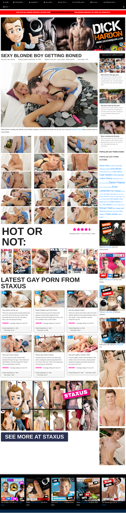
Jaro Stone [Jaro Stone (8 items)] (118, 194)
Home (7, 2)
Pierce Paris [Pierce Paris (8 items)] (114, 205)
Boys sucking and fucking (110, 136)
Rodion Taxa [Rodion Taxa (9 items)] (121, 205)
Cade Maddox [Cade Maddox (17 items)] (106, 175)
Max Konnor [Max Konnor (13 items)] (115, 202)
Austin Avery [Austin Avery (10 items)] (103, 172)
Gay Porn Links (80, 2)
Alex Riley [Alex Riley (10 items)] (119, 165)
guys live (61, 503)
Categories (19, 2)
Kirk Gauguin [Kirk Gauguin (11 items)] (114, 199)
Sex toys (64, 2)
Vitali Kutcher (70, 59)
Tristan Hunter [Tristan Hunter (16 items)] (111, 214)
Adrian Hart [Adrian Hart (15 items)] (104, 165)
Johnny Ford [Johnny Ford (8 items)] (112, 197)
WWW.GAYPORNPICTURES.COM (62, 12)
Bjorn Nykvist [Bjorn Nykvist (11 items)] (118, 172)
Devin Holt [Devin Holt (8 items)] (101, 187)
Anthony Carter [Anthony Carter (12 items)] (104, 169)
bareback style (76, 129)
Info (7, 7)
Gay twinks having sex (10, 310)
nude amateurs (36, 503)
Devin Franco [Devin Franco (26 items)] (117, 182)
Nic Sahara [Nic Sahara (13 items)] (107, 205)
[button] (123, 7)
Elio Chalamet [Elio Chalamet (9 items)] (108, 187)
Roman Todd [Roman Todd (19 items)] (105, 208)
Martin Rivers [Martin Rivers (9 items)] (107, 202)
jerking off (120, 345)
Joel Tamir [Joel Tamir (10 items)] (107, 197)
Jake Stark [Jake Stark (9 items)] (113, 194)
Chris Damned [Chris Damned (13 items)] (118, 175)
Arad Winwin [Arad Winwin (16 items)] (116, 169)
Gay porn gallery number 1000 (79, 355)
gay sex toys (107, 247)
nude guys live (108, 280)
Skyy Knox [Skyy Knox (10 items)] (109, 211)
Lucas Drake (61, 59)
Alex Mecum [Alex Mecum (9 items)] (112, 165)
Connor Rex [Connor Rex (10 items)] (116, 178)
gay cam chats (107, 312)
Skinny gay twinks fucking (44, 355)
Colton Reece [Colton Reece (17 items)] (105, 178)
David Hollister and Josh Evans (46, 310)
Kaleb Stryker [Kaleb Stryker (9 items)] (106, 199)
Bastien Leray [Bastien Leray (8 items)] (110, 172)
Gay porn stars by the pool (110, 105)
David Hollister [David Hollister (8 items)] (105, 183)
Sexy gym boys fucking (10, 355)
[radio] (74, 230)
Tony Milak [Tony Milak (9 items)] (115, 211)
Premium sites (111, 2)
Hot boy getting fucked (76, 310)
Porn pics (95, 2)
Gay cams (50, 2)
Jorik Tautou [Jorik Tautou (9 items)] (119, 197)
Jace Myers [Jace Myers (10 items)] (106, 194)
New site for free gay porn (110, 75)
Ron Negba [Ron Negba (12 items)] (116, 209)
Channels (35, 2)
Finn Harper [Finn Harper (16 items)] (115, 191)
